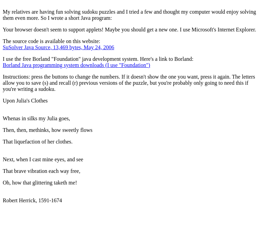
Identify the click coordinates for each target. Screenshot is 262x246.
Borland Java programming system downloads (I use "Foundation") (76, 65)
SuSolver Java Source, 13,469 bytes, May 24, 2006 (58, 47)
